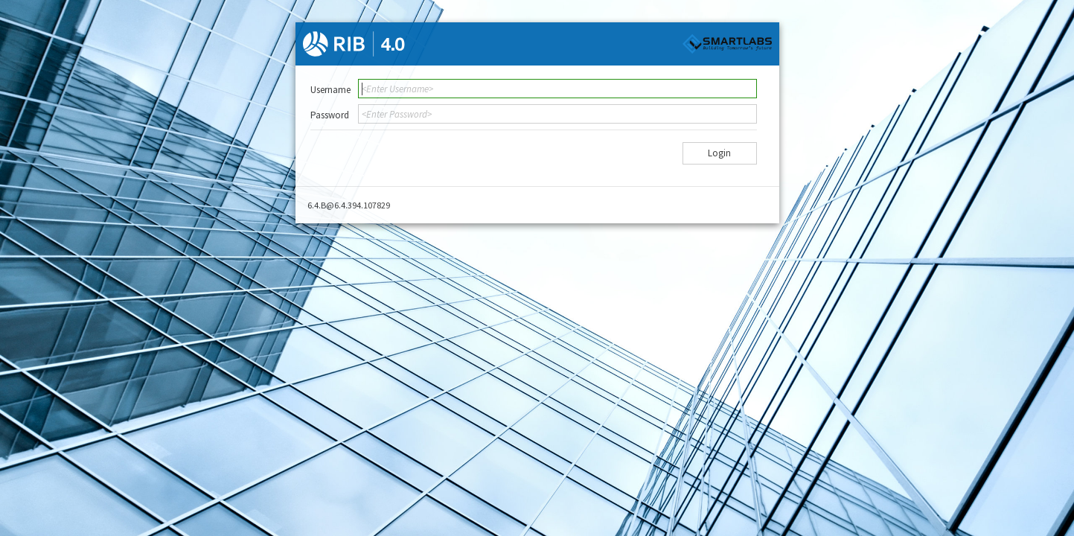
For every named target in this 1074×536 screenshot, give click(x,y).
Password (329, 115)
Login (719, 153)
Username (330, 89)
